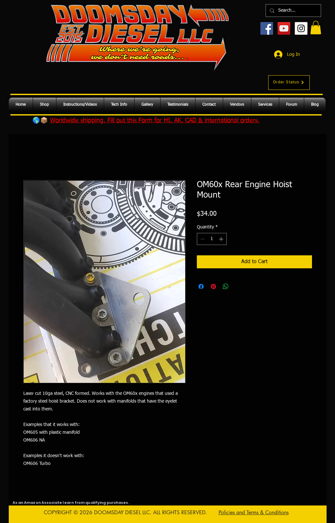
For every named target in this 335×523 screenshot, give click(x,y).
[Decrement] (202, 239)
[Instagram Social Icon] (301, 28)
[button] (315, 27)
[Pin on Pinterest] (213, 286)
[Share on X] (238, 286)
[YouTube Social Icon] (284, 28)
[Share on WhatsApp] (226, 286)
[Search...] (292, 11)
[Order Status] (289, 82)
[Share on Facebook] (201, 286)
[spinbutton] (212, 239)
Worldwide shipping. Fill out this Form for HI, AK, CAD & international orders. (154, 120)
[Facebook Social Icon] (266, 28)
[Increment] (222, 239)
